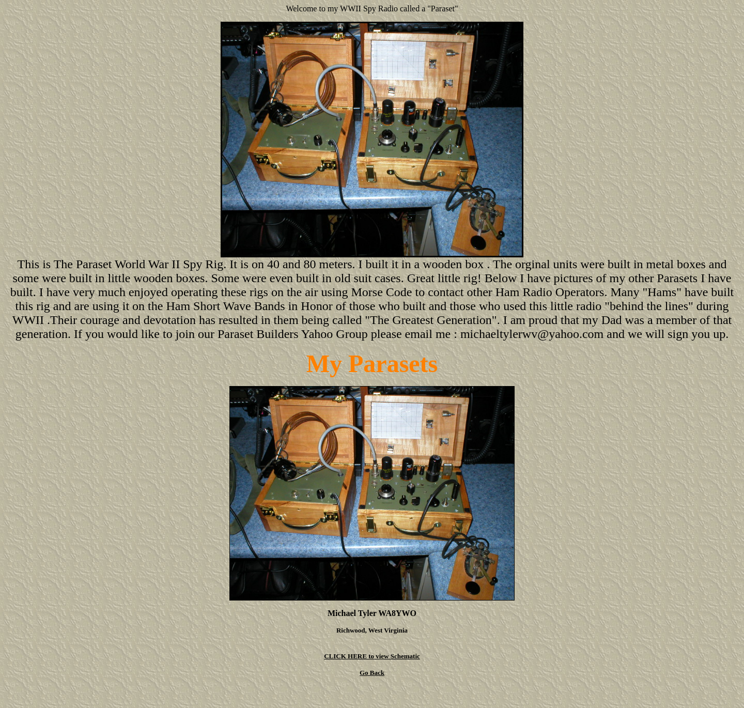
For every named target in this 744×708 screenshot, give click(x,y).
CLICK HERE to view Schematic (372, 656)
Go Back (372, 672)
